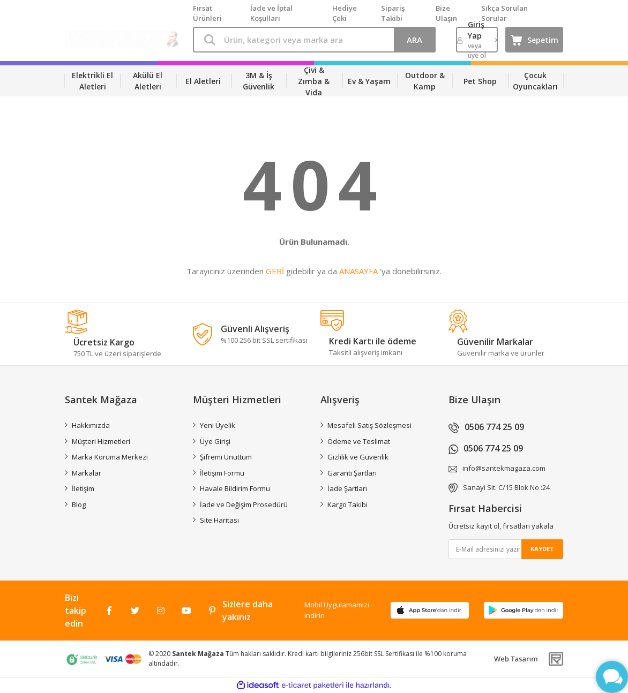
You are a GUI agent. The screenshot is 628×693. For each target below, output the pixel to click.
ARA (414, 39)
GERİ (275, 271)
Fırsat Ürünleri (207, 13)
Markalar (86, 473)
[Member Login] (477, 39)
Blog (79, 504)
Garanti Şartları (352, 473)
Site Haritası (219, 520)
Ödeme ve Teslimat (358, 441)
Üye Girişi (215, 441)
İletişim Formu (222, 473)
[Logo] (122, 39)
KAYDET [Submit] (542, 549)
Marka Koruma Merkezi (110, 457)
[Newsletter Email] (506, 549)
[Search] (314, 39)
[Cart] (534, 39)
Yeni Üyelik (217, 425)
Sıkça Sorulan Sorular (504, 13)
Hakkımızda (91, 425)
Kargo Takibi (347, 504)
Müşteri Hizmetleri (101, 441)
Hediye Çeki (344, 13)
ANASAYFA (358, 271)
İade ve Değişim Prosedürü (244, 504)
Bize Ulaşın (446, 13)
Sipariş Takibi (393, 13)
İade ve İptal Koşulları (271, 13)
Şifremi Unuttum (226, 457)
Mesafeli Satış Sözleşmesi (369, 425)
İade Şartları (347, 488)
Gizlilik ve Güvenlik (357, 457)
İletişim (83, 488)
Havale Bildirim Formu (235, 488)
